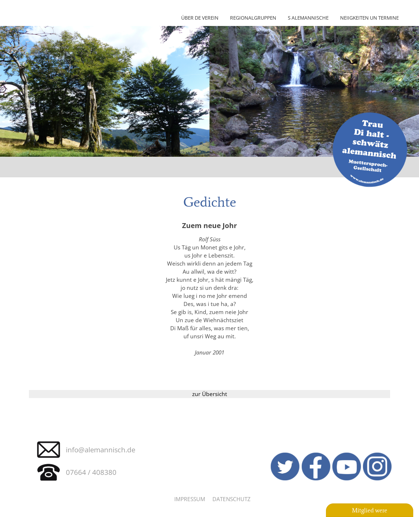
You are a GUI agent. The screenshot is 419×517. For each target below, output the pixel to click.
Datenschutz (231, 499)
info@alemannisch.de (100, 449)
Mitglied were (369, 510)
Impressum (189, 499)
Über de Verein (199, 17)
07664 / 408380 (91, 472)
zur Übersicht (209, 393)
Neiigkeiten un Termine (369, 17)
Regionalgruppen (253, 17)
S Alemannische (308, 17)
